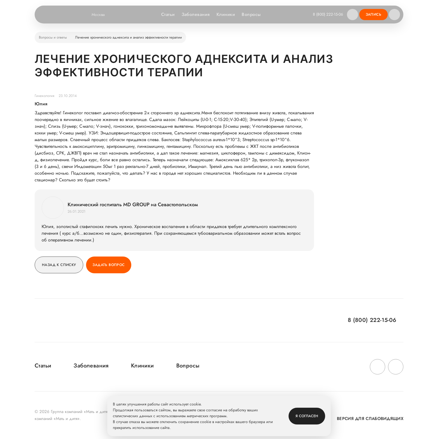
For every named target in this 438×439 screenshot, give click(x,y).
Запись (373, 14)
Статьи (168, 14)
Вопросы (251, 14)
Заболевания (196, 14)
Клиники (225, 14)
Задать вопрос (108, 264)
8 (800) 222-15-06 (328, 14)
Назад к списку (59, 264)
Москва (102, 14)
